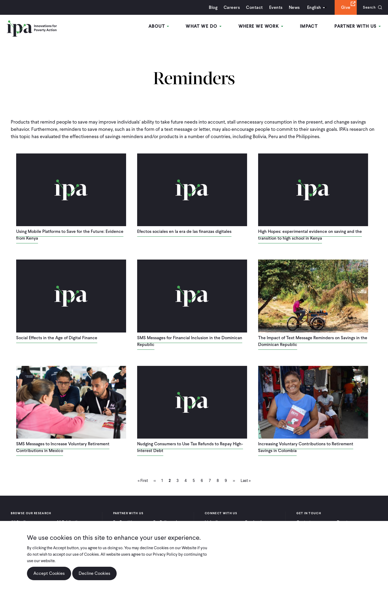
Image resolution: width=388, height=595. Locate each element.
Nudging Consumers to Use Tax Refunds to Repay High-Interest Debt (190, 447)
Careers (230, 7)
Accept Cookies (49, 574)
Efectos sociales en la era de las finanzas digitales (184, 231)
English (312, 7)
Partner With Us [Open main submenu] (358, 26)
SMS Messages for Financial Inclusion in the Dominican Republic (189, 341)
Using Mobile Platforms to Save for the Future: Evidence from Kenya (69, 235)
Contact (252, 7)
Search (368, 7)
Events (274, 7)
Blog (211, 7)
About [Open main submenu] (161, 26)
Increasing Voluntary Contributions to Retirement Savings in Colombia (305, 447)
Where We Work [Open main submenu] (262, 26)
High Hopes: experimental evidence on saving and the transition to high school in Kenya (310, 235)
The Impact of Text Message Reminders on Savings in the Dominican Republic (312, 341)
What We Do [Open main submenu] (206, 26)
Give (344, 7)
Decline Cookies (94, 574)
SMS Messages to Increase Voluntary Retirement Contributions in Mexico (62, 447)
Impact (310, 26)
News (292, 7)
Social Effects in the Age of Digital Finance (56, 338)
